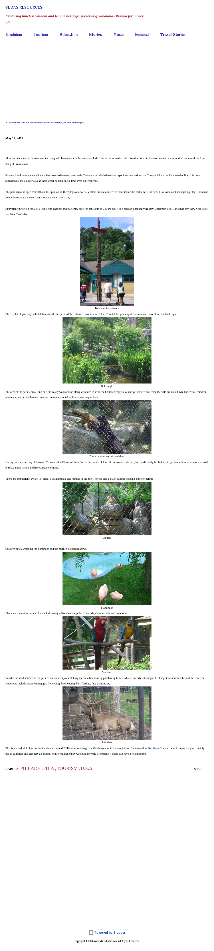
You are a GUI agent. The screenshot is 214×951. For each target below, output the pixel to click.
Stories (95, 35)
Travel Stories (172, 35)
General (142, 35)
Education (68, 35)
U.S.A (87, 768)
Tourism (40, 35)
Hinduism (13, 35)
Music (118, 35)
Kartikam (153, 748)
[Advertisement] (107, 72)
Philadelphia (37, 768)
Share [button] (198, 769)
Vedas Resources (23, 7)
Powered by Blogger (107, 932)
